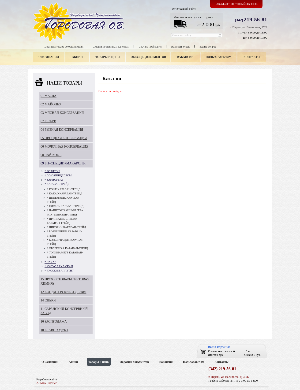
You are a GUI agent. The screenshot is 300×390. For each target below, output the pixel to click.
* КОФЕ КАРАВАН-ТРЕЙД (63, 189)
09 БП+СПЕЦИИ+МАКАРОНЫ (63, 163)
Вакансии (185, 57)
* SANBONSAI (54, 179)
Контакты (252, 57)
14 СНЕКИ (48, 300)
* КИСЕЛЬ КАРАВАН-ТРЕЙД (65, 206)
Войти (192, 8)
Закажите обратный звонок (236, 4)
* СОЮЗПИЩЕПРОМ (58, 175)
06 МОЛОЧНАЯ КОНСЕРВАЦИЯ (64, 146)
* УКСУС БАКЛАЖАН (59, 266)
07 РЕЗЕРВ (48, 121)
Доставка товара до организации (64, 46)
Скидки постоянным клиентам (111, 46)
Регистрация (179, 8)
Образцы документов (148, 57)
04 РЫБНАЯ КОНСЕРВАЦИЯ (62, 129)
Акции (77, 57)
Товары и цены (107, 57)
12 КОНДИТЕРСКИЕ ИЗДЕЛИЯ (63, 292)
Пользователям (219, 57)
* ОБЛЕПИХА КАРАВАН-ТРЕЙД (67, 248)
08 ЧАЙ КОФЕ (51, 155)
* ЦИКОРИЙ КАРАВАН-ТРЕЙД (66, 227)
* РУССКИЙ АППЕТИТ (59, 270)
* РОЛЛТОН (52, 171)
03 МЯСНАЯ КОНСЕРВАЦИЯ (62, 113)
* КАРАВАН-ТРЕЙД (57, 184)
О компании (48, 57)
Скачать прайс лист (150, 46)
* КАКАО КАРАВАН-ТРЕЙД (64, 193)
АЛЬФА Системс (46, 383)
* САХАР (50, 262)
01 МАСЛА (48, 96)
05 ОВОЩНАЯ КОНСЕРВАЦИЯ (64, 138)
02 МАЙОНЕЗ (51, 104)
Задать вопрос (207, 46)
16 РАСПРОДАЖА (54, 321)
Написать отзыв (180, 46)
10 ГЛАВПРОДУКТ (54, 330)
